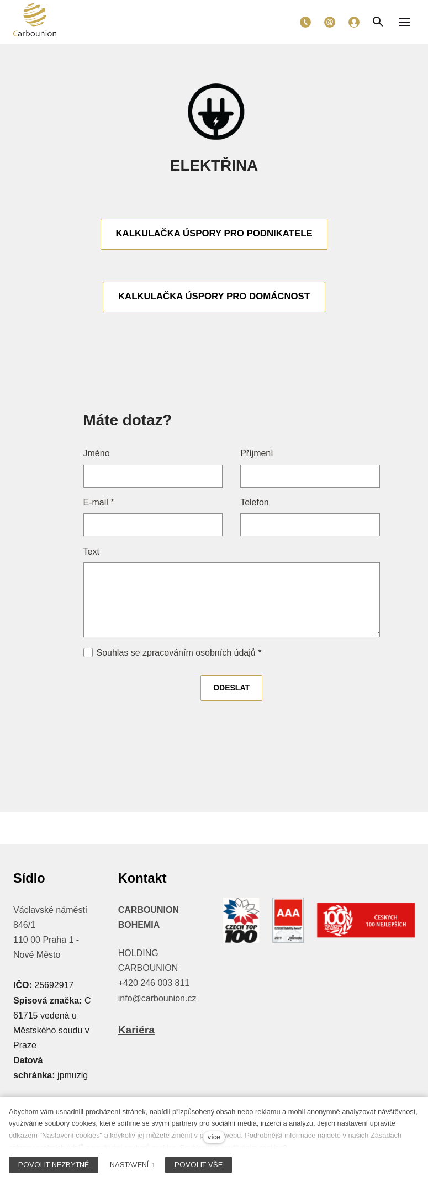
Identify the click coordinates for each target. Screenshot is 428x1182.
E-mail (98, 504)
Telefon (254, 504)
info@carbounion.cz (157, 998)
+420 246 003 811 (153, 983)
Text (91, 552)
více (214, 1137)
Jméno (96, 455)
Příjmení (256, 455)
